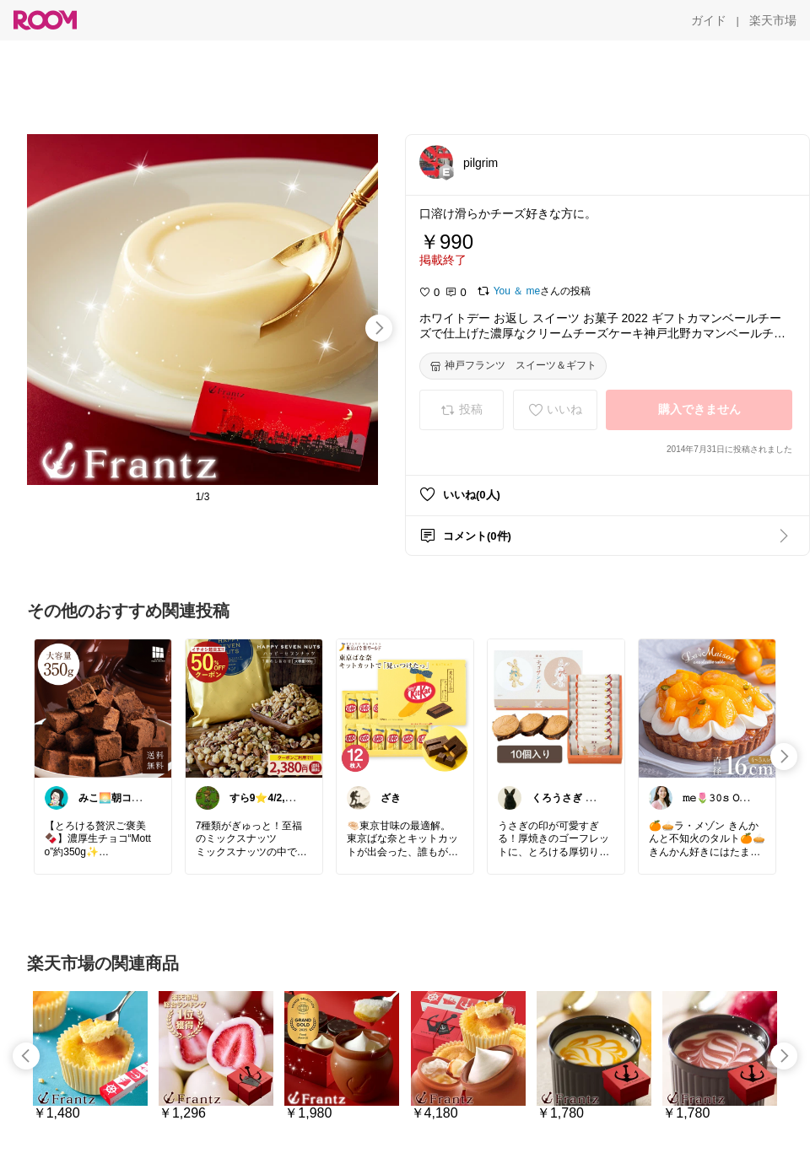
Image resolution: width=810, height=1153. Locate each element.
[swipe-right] (378, 328)
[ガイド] (708, 20)
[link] (103, 707)
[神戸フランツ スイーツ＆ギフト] (513, 366)
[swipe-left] (26, 1056)
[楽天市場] (772, 20)
